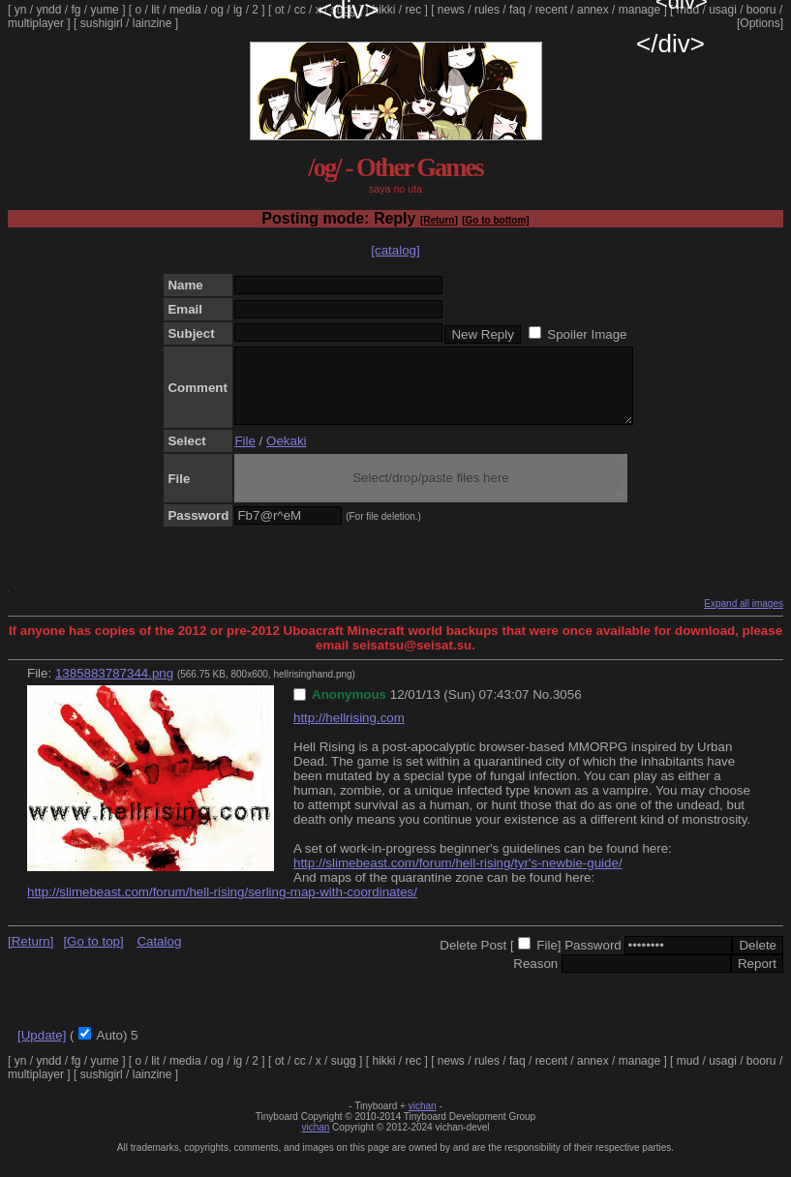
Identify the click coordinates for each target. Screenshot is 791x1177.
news (451, 9)
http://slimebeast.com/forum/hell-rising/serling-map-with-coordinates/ (222, 906)
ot (280, 9)
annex (593, 9)
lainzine (152, 23)
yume (104, 9)
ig (237, 9)
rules (487, 9)
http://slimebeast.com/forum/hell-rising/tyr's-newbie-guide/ (458, 877)
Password (593, 959)
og (217, 9)
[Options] (760, 23)
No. (542, 709)
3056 (567, 709)
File (244, 455)
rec (414, 9)
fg (75, 9)
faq (517, 9)
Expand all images (743, 618)
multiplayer (36, 23)
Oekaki (286, 455)
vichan (423, 1120)
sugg (343, 9)
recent (551, 9)
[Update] (41, 1049)
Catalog (159, 956)
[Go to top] (93, 956)
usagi (723, 9)
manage (639, 9)
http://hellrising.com (349, 732)
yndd (48, 9)
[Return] (439, 220)
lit (155, 9)
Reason (535, 978)
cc (300, 9)
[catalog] (395, 250)
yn (21, 9)
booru (761, 9)
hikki (383, 9)
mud (688, 9)
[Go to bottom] (495, 220)
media (185, 9)
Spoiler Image (586, 334)
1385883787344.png (114, 687)
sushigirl (101, 23)
